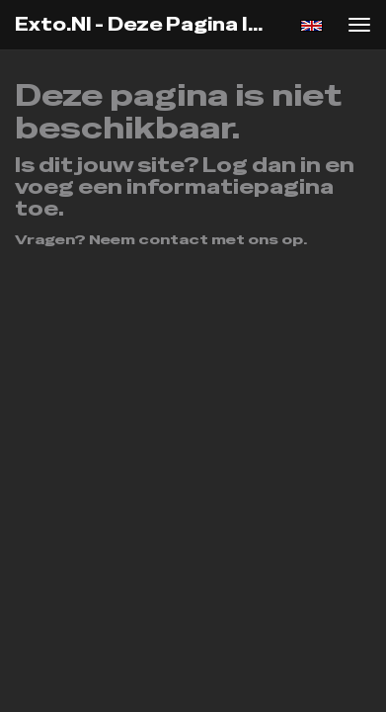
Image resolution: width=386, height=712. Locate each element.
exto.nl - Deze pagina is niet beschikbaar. (147, 24)
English (311, 26)
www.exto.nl (258, 297)
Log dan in (261, 165)
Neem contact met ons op (196, 239)
